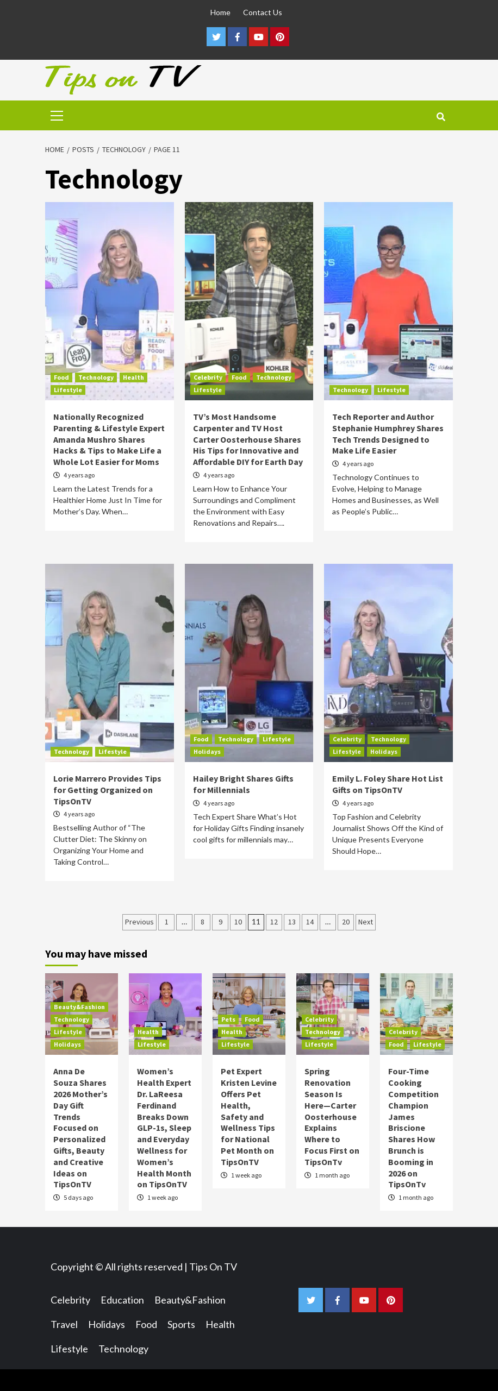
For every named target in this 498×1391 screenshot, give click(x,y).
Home (220, 12)
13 (292, 922)
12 (274, 922)
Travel (64, 1324)
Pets (228, 1019)
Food (61, 377)
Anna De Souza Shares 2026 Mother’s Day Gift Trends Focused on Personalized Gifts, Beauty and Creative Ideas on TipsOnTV (80, 1127)
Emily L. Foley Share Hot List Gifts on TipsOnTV (387, 784)
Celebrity (208, 377)
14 (310, 922)
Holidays (207, 751)
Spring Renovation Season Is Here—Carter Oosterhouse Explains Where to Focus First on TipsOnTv (331, 1116)
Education (122, 1300)
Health (133, 377)
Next (365, 922)
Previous (139, 922)
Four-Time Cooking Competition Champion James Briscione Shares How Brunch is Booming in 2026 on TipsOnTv (413, 1127)
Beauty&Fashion (79, 1007)
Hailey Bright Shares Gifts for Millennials (243, 784)
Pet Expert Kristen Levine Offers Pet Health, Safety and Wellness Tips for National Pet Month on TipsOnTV (249, 1116)
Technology (96, 377)
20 (346, 922)
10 (238, 922)
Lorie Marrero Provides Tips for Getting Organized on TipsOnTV (107, 790)
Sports (181, 1324)
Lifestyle (68, 390)
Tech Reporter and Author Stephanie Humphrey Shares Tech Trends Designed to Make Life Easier (388, 433)
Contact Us (262, 12)
